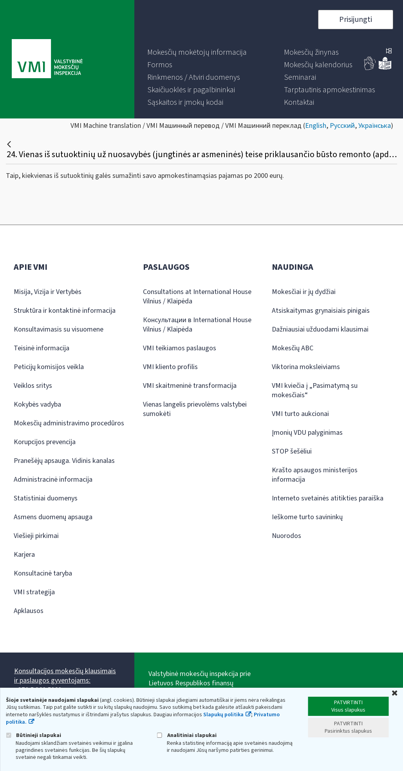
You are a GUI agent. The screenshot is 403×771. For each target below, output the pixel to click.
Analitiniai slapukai (187, 735)
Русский (342, 126)
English (315, 126)
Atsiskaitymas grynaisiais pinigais (321, 311)
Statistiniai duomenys (46, 498)
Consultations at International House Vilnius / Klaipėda (197, 296)
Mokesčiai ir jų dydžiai (304, 292)
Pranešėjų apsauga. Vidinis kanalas (64, 461)
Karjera (24, 554)
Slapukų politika (223, 715)
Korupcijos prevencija (45, 442)
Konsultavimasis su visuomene (58, 329)
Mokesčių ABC (292, 348)
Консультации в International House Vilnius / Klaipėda (197, 324)
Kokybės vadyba (37, 404)
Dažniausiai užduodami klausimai (320, 329)
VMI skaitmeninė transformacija (190, 386)
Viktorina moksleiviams (306, 367)
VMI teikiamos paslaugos (179, 348)
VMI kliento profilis (170, 367)
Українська (374, 126)
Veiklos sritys (33, 386)
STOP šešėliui (292, 451)
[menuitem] (197, 52)
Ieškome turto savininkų (307, 517)
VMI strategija (34, 592)
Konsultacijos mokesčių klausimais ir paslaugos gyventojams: (65, 675)
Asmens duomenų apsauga (53, 517)
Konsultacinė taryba (43, 573)
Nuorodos (286, 536)
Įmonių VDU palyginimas (307, 432)
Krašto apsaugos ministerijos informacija (315, 474)
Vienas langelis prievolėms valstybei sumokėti (195, 409)
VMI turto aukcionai (300, 414)
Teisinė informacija (41, 348)
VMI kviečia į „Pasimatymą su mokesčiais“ (315, 390)
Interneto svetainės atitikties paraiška (327, 498)
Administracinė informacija (53, 479)
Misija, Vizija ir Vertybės (47, 292)
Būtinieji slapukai (33, 735)
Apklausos (28, 611)
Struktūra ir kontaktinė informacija (65, 311)
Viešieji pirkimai (36, 536)
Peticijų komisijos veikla (49, 367)
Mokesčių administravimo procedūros (69, 423)
